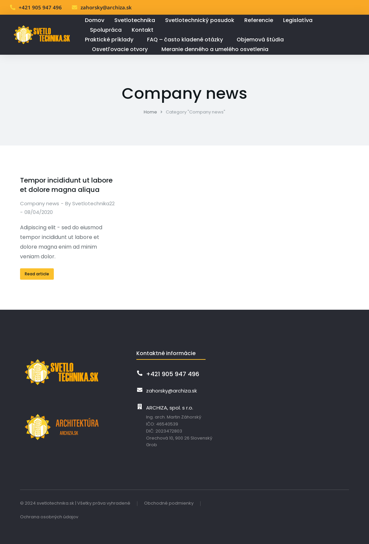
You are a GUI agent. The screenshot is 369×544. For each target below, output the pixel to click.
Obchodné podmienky (169, 503)
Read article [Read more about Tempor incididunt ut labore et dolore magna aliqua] (37, 274)
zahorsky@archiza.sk (106, 7)
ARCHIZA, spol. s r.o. (169, 407)
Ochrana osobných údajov (49, 517)
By (90, 203)
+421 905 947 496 (40, 7)
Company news (39, 203)
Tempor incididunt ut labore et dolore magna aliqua (66, 185)
